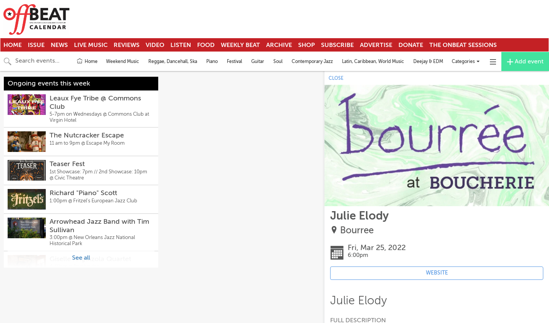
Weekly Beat (240, 45)
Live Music (91, 45)
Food (206, 45)
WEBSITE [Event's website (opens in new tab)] (437, 273)
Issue (36, 45)
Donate (410, 45)
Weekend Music (122, 61)
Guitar (257, 61)
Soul (278, 61)
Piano (212, 61)
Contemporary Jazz (312, 61)
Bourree (357, 230)
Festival (234, 61)
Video (155, 45)
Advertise (376, 45)
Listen (180, 45)
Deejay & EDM (428, 61)
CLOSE (336, 78)
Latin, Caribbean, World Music (373, 61)
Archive (279, 45)
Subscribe (337, 45)
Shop (306, 45)
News (59, 45)
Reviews (127, 45)
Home (12, 45)
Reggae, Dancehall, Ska (172, 61)
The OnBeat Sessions (463, 45)
